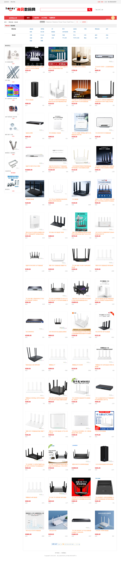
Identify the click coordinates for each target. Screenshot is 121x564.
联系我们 (64, 553)
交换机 (75, 29)
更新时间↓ (49, 22)
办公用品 (44, 18)
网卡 (63, 29)
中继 (85, 29)
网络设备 (11, 22)
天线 (74, 31)
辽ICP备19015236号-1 (71, 555)
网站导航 (13, 2)
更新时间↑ (55, 22)
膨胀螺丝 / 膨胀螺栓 (10, 153)
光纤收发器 (65, 31)
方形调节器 (8, 171)
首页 (28, 18)
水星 (53, 38)
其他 (107, 35)
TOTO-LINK (76, 38)
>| (79, 544)
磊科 (96, 35)
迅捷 (31, 40)
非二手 (98, 9)
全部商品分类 (13, 18)
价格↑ (65, 22)
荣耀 (42, 40)
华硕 (63, 35)
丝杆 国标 (7, 80)
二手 (102, 9)
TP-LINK (64, 38)
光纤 (107, 29)
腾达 (85, 38)
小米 (107, 38)
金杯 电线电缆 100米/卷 (11, 116)
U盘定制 (36, 18)
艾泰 (31, 35)
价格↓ (61, 22)
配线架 (53, 31)
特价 (72, 22)
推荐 (69, 22)
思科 (42, 38)
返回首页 (6, 2)
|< (59, 544)
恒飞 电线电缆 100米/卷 (11, 98)
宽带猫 (42, 29)
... (74, 544)
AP (52, 29)
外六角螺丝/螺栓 (9, 62)
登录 (102, 2)
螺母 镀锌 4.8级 (9, 134)
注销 (105, 2)
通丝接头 (7, 189)
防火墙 (42, 31)
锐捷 (31, 38)
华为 (74, 35)
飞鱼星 (53, 35)
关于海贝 (57, 553)
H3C (85, 35)
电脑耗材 (52, 18)
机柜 (31, 31)
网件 (96, 38)
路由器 (16, 22)
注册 (99, 2)
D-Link (42, 35)
